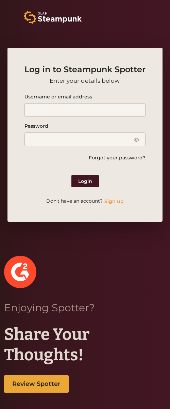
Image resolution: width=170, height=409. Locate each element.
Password (36, 126)
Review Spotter (36, 384)
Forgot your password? (117, 158)
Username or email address (58, 97)
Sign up (114, 201)
